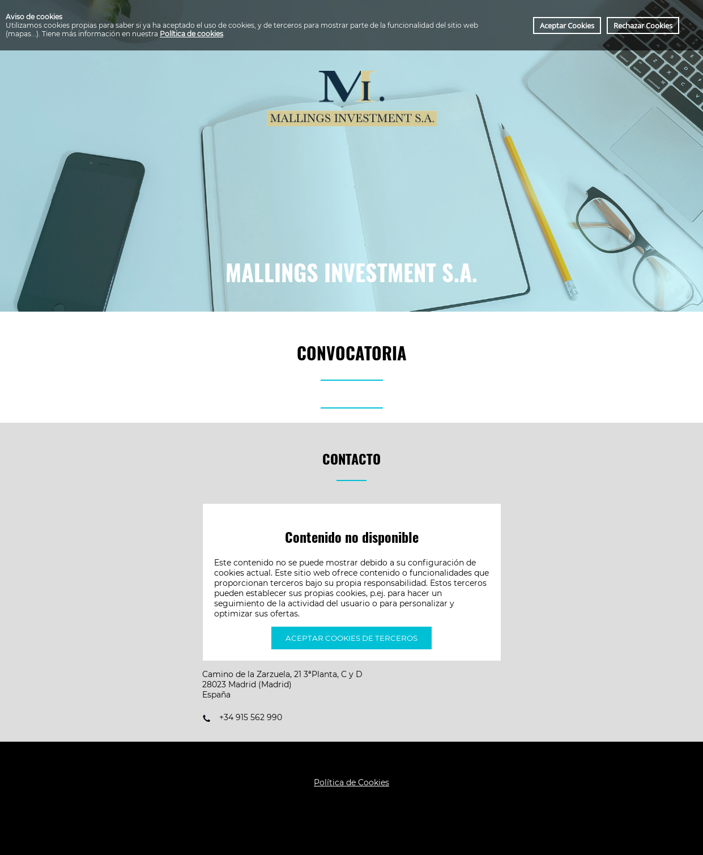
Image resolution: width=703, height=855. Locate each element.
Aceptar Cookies (567, 25)
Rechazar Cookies (642, 25)
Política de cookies (191, 33)
